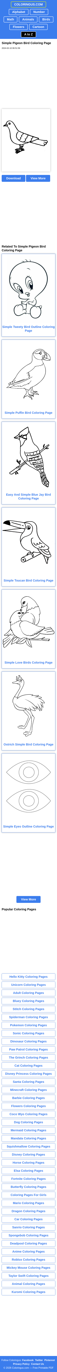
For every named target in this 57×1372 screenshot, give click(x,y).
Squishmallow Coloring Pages (28, 1146)
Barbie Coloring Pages (28, 1098)
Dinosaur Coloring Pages (28, 1041)
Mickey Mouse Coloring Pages (28, 1267)
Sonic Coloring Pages (28, 1033)
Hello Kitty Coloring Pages (28, 976)
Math (10, 19)
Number (39, 12)
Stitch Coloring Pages (28, 1009)
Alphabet (18, 12)
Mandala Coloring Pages (28, 1138)
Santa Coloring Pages (28, 1081)
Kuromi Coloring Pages (28, 1292)
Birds (46, 19)
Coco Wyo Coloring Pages (29, 1114)
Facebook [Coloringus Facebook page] (28, 1360)
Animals (28, 19)
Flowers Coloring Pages (28, 1106)
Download (13, 178)
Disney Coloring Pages (28, 1154)
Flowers (18, 27)
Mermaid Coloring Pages (28, 1130)
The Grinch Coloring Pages (28, 1057)
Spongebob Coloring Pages (28, 1235)
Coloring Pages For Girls (29, 1195)
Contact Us (37, 1364)
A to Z (28, 34)
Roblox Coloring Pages (28, 1259)
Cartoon (38, 27)
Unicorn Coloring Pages (28, 984)
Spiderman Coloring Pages (28, 1017)
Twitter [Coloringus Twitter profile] (39, 1360)
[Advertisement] (28, 79)
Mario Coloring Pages (28, 1203)
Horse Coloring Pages (28, 1162)
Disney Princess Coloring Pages (28, 1073)
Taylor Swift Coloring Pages (28, 1275)
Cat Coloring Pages (28, 1065)
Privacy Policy (21, 1364)
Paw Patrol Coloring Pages (28, 1049)
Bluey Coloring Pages (28, 1001)
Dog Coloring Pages (28, 1122)
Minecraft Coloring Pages (28, 1090)
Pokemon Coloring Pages (28, 1025)
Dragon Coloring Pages (28, 1211)
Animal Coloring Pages (28, 1284)
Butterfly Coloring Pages (28, 1187)
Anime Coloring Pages (28, 1251)
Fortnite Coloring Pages (28, 1178)
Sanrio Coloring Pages (28, 1227)
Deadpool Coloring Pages (28, 1243)
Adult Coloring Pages (28, 993)
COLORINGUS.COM (28, 4)
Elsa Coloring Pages (28, 1170)
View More (38, 178)
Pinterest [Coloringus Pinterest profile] (49, 1360)
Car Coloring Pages (28, 1219)
